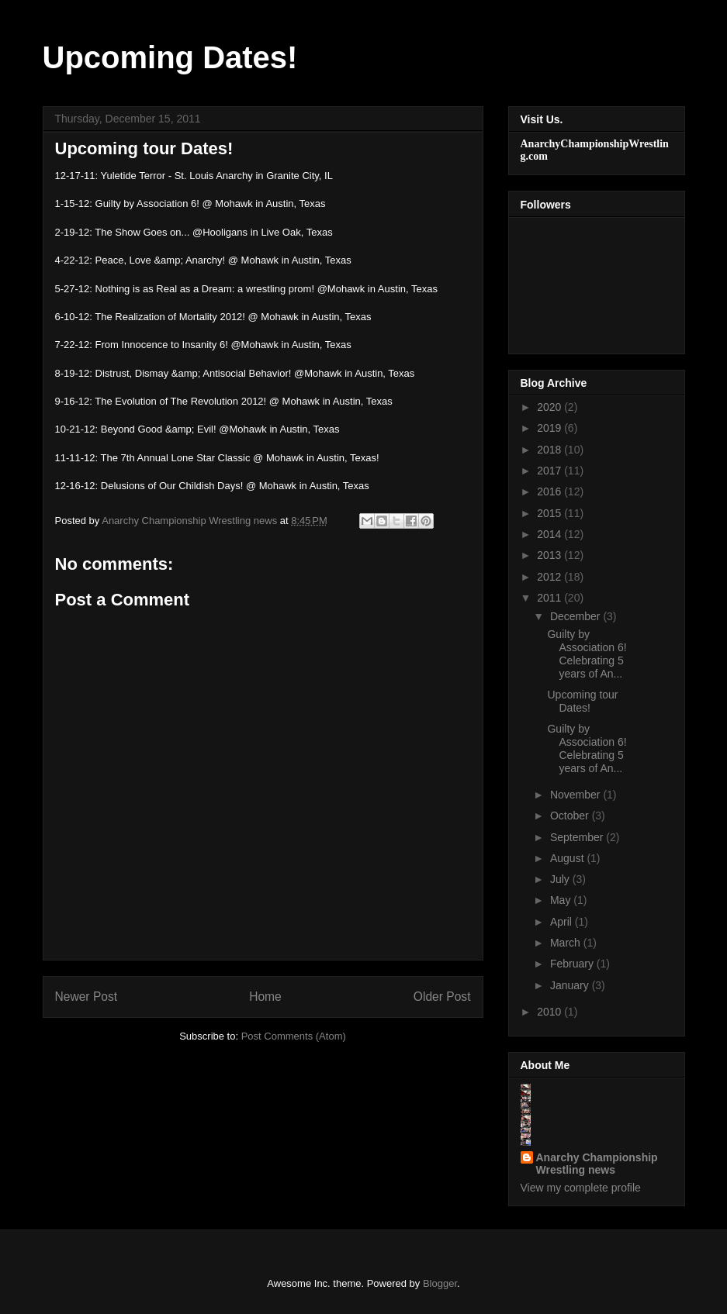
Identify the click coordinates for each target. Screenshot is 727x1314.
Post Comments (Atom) (293, 1036)
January (571, 985)
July (561, 879)
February (573, 963)
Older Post (442, 996)
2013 (550, 555)
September (578, 837)
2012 (550, 577)
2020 (550, 407)
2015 (550, 513)
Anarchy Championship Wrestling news (597, 1163)
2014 (550, 534)
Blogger (440, 1283)
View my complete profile (581, 1187)
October (571, 815)
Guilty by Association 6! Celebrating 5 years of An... (586, 653)
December (576, 616)
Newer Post (86, 996)
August (568, 858)
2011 (550, 597)
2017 (550, 470)
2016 (550, 491)
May (561, 900)
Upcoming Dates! (170, 57)
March (566, 942)
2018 (550, 449)
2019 (550, 428)
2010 (550, 1011)
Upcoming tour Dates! (582, 701)
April (562, 922)
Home (265, 996)
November (576, 794)
